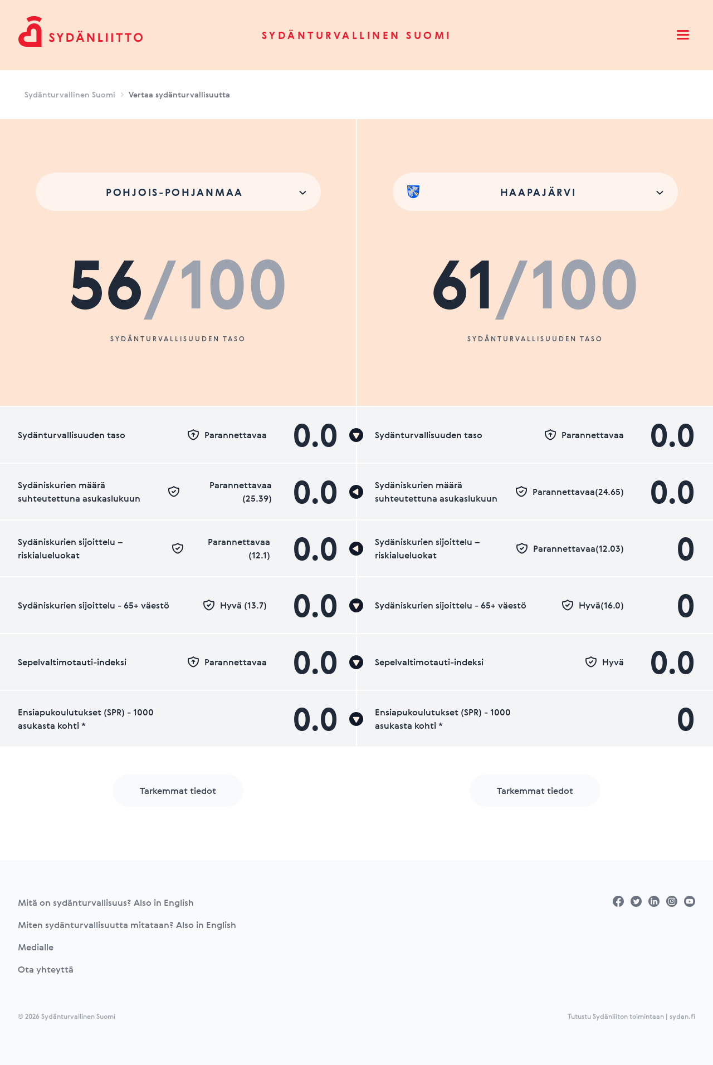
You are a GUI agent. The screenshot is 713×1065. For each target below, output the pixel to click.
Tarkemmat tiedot (178, 790)
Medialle (35, 947)
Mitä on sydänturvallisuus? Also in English (106, 902)
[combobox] (178, 192)
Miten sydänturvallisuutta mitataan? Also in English (127, 925)
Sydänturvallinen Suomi (357, 35)
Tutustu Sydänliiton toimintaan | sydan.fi (631, 1016)
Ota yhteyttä (46, 969)
